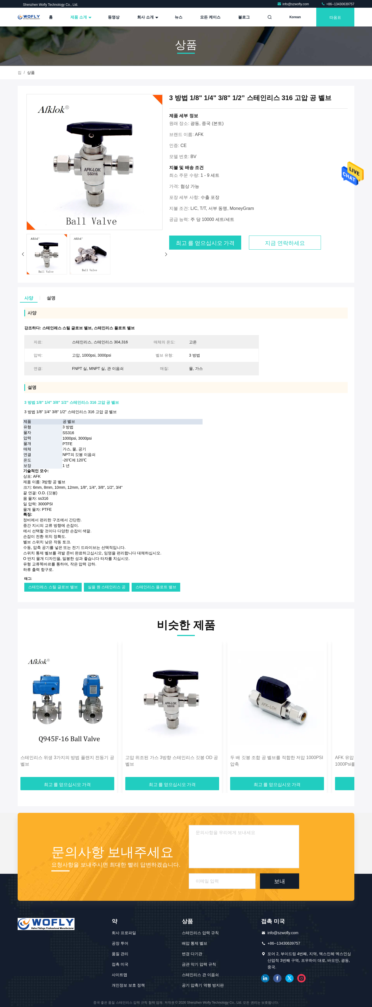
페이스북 (277, 978)
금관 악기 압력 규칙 (199, 964)
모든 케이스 (210, 17)
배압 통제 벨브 (194, 943)
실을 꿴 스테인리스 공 (107, 587)
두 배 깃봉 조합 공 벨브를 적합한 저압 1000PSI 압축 (276, 760)
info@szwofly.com (293, 4)
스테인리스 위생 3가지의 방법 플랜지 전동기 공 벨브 (67, 760)
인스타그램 (301, 978)
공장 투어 (120, 943)
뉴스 (178, 17)
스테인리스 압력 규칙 (200, 933)
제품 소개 (80, 17)
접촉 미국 (120, 964)
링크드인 (265, 978)
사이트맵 (119, 975)
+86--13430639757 (337, 4)
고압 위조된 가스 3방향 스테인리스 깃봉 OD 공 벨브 (171, 760)
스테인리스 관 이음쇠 (200, 975)
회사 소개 (147, 17)
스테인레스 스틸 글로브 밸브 (53, 587)
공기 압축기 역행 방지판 (203, 985)
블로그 (244, 17)
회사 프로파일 (124, 933)
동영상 (113, 17)
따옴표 (335, 17)
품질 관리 (120, 954)
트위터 (289, 978)
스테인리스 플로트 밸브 (155, 587)
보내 (279, 881)
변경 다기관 (192, 954)
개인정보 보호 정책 (128, 985)
